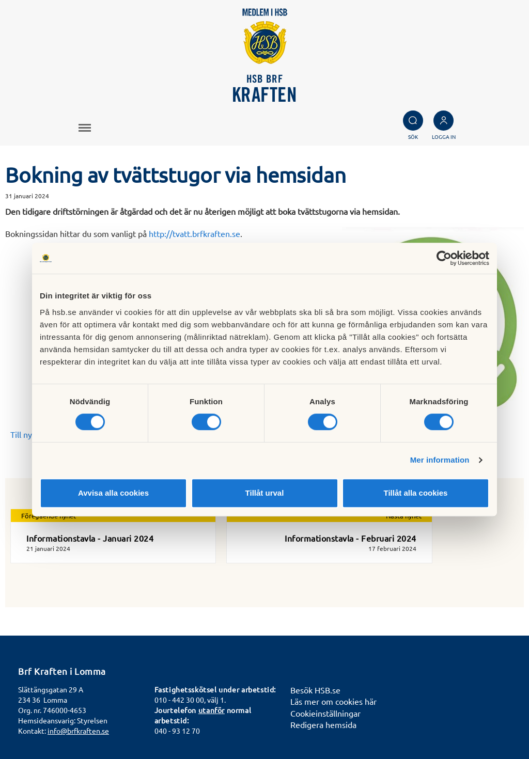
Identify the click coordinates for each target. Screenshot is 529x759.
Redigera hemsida (323, 724)
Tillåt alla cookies (416, 492)
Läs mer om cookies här (333, 701)
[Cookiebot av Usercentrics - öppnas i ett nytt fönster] (444, 258)
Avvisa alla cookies (113, 492)
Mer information (440, 459)
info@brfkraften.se (78, 730)
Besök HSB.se (315, 690)
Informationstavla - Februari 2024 (350, 538)
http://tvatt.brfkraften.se (194, 233)
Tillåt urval (264, 492)
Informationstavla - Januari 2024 (89, 538)
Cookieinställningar (325, 713)
